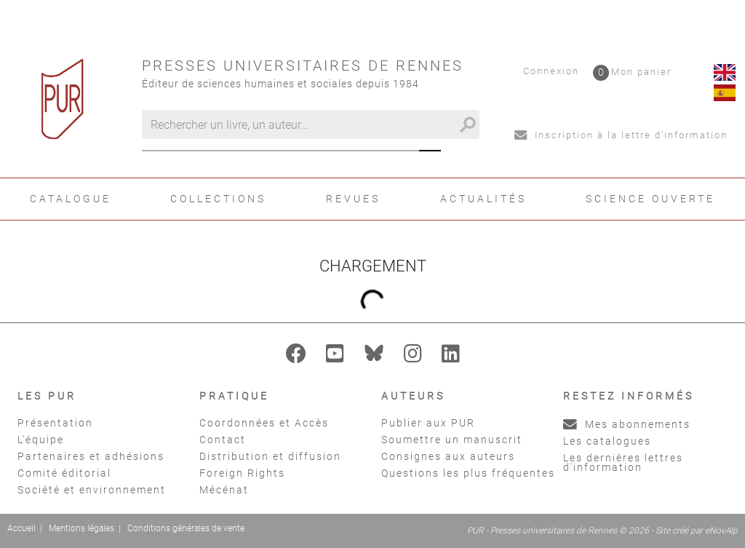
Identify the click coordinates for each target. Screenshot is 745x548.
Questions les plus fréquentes (468, 473)
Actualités (483, 198)
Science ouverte (650, 198)
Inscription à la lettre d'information (621, 135)
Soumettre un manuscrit (451, 439)
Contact (222, 439)
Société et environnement (91, 490)
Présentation (55, 423)
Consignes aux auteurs (448, 456)
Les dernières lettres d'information (623, 462)
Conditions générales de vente (185, 528)
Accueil (21, 528)
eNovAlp (721, 530)
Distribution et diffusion (270, 456)
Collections (218, 198)
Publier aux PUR (428, 423)
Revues (353, 198)
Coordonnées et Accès (264, 423)
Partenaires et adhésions (90, 456)
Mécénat (224, 490)
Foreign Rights (242, 473)
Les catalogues (607, 441)
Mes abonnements (626, 424)
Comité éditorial (64, 473)
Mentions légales (81, 528)
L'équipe (40, 439)
